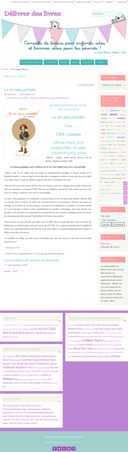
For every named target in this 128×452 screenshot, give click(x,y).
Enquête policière (111, 133)
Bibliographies (83, 2)
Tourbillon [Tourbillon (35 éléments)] (45, 383)
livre (102, 156)
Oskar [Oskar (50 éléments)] (16, 379)
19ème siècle (104, 110)
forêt (113, 141)
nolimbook (45, 409)
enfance (113, 129)
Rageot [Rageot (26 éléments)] (31, 379)
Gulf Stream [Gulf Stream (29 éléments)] (46, 368)
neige (102, 163)
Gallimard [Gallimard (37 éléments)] (53, 364)
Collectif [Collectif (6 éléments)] (114, 333)
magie (116, 156)
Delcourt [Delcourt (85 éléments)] (45, 359)
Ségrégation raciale (120, 178)
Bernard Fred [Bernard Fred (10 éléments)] (74, 328)
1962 (13, 325)
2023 (9, 337)
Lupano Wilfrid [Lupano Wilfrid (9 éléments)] (85, 344)
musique (113, 159)
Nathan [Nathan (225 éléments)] (8, 379)
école (123, 126)
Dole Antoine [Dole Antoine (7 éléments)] (103, 336)
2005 (20, 329)
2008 (31, 329)
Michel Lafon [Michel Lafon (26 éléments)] (37, 375)
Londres (106, 156)
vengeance (107, 189)
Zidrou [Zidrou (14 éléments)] (115, 356)
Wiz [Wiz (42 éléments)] (4, 386)
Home (5, 69)
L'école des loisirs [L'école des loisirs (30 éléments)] (23, 371)
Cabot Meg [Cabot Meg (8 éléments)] (98, 329)
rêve (102, 174)
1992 (36, 325)
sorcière (118, 182)
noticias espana (33, 409)
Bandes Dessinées (20, 2)
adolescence (115, 110)
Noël (111, 163)
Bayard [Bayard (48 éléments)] (6, 360)
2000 (4, 329)
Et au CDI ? (98, 2)
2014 (13, 333)
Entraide (119, 133)
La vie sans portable (20, 90)
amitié (104, 114)
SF (101, 182)
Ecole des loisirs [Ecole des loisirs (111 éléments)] (26, 363)
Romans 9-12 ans (47, 98)
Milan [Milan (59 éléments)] (45, 375)
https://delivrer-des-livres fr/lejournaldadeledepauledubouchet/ (28, 412)
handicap (123, 141)
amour (113, 114)
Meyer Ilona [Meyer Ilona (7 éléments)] (103, 345)
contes (119, 122)
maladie (121, 156)
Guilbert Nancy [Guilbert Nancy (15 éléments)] (93, 340)
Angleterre (122, 114)
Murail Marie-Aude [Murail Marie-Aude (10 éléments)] (83, 348)
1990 (33, 325)
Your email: (105, 216)
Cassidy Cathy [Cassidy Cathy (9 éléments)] (109, 328)
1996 (48, 325)
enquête (103, 133)
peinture (103, 167)
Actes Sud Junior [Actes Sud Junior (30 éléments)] (9, 356)
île (110, 148)
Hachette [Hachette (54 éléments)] (54, 367)
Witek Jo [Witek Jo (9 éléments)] (95, 356)
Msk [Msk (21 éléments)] (50, 375)
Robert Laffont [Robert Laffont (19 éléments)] (38, 379)
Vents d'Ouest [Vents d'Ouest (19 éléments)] (53, 383)
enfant (118, 129)
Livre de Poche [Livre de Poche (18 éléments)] (24, 375)
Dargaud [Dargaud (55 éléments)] (36, 360)
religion (123, 171)
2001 (7, 329)
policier (118, 167)
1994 (42, 325)
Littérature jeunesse (63, 2)
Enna (15, 254)
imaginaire (115, 148)
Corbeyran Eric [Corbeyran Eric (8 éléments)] (74, 336)
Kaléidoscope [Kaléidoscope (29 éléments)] (11, 371)
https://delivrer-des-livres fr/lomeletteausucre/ (21, 416)
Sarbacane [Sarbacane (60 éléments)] (7, 382)
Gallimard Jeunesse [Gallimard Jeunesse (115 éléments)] (14, 367)
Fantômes (108, 141)
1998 (54, 325)
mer (124, 156)
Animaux (104, 118)
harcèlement (104, 144)
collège (111, 122)
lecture (119, 152)
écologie (103, 129)
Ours (120, 163)
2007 (27, 329)
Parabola (68, 442)
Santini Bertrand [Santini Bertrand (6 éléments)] (89, 352)
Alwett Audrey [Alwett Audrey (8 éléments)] (96, 325)
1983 (27, 325)
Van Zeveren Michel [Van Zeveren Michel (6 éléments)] (114, 352)
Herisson (11, 94)
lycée (112, 156)
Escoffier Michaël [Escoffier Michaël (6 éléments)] (112, 336)
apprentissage (111, 118)
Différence (112, 126)
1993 (39, 325)
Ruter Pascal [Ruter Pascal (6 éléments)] (81, 352)
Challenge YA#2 (12, 248)
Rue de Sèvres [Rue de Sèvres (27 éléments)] (47, 379)
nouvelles (116, 163)
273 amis (36, 254)
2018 (38, 332)
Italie (112, 152)
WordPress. (78, 442)
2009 (36, 329)
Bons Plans (105, 243)
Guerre (118, 141)
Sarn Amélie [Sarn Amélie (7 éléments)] (98, 352)
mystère (119, 159)
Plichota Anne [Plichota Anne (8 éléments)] (119, 349)
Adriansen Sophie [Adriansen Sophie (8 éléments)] (83, 325)
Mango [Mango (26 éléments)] (30, 375)
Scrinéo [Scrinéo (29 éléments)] (15, 383)
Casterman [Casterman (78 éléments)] (26, 359)
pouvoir (123, 167)
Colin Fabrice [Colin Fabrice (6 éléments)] (108, 333)
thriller (117, 185)
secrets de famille (111, 178)
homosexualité (121, 144)
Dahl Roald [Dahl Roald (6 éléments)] (83, 336)
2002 (10, 329)
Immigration (104, 152)
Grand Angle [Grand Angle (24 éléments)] (37, 368)
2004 (17, 329)
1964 (15, 325)
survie (108, 185)
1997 (51, 325)
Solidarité (106, 182)
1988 (30, 325)
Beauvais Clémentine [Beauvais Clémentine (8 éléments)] (110, 325)
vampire (103, 189)
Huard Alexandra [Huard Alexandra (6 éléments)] (108, 341)
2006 (24, 329)
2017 (32, 333)
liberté (123, 152)
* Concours (121, 2)
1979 (21, 325)
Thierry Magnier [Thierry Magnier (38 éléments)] (34, 383)
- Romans (33, 98)
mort (102, 159)
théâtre (113, 185)
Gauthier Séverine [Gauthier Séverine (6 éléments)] (76, 341)
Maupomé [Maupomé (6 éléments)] (95, 345)
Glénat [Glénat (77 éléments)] (29, 367)
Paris (124, 163)
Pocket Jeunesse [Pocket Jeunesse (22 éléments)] (24, 379)
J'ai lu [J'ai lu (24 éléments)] (4, 371)
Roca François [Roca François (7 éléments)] (72, 352)
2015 (20, 333)
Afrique (123, 110)
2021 (54, 333)
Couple (123, 122)
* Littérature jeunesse (17, 98)
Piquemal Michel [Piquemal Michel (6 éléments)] (108, 348)
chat (108, 122)
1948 (10, 325)
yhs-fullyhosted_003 (11, 405)
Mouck (14, 271)
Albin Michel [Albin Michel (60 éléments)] (21, 356)
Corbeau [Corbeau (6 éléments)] (119, 333)
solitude (113, 182)
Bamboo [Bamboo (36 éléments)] (53, 356)
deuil (107, 126)
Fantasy (103, 141)
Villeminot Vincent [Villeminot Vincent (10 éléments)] (80, 356)
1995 (45, 325)
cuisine (102, 126)
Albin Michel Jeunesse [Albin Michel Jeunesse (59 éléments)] (38, 356)
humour (104, 148)
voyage (103, 193)
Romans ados (62, 98)
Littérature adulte (41, 2)
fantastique (121, 137)
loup (109, 156)
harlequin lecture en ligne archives (23, 423)
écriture (108, 129)
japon (115, 152)
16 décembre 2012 (27, 94)
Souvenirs (103, 185)
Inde (109, 152)
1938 (7, 325)
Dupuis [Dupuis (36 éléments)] (13, 364)
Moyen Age (107, 159)
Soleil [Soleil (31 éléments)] (21, 383)
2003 (13, 329)
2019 (44, 333)
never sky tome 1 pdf (30, 419)
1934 (4, 325)
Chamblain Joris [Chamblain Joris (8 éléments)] (98, 333)
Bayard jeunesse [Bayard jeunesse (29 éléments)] (15, 360)
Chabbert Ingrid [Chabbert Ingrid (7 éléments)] (86, 333)
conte (115, 122)
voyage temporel (110, 193)
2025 (15, 337)
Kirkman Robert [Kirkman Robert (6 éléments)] (117, 341)
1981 (24, 325)
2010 (40, 328)
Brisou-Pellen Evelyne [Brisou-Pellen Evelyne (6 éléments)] (87, 329)
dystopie (119, 126)
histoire (110, 145)
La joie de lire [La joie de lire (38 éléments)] (34, 371)
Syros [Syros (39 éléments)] (25, 383)
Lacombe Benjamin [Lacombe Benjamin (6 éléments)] (73, 345)
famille (110, 136)
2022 (5, 337)
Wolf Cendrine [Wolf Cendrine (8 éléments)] (104, 357)
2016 (27, 332)
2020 (49, 333)
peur (108, 167)
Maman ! (109, 2)
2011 (46, 328)
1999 (57, 325)
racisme (119, 171)
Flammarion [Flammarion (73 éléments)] (43, 363)
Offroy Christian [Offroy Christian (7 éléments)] (98, 349)
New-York (106, 163)
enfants (123, 129)
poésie (112, 167)
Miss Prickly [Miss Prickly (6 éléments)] (110, 345)
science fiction (109, 174)
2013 (6, 333)
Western (118, 193)
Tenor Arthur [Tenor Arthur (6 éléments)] (105, 352)
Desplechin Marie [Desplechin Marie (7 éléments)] (92, 336)
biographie (103, 122)
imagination (122, 148)
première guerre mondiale (108, 171)
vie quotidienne (115, 189)
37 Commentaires (86, 85)
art (116, 118)
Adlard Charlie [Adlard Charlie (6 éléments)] (72, 325)
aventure (121, 118)
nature (123, 159)
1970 (18, 325)
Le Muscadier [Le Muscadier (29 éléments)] (54, 371)
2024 (12, 337)
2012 (52, 328)
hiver (115, 144)
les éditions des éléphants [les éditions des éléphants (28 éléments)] (11, 375)
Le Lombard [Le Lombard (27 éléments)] (45, 371)
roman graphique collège (17, 265)
